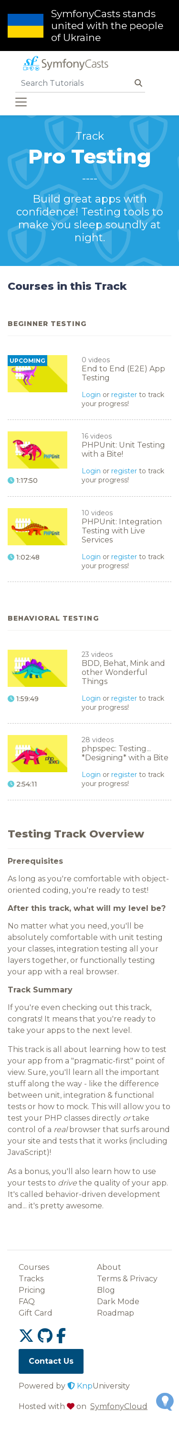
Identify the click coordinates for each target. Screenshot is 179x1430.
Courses (34, 1267)
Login (91, 394)
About (109, 1267)
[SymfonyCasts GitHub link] (47, 1336)
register (124, 394)
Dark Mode (118, 1301)
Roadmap (115, 1313)
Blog (106, 1290)
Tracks (31, 1278)
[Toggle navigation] (21, 102)
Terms (109, 1278)
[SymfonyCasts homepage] (65, 64)
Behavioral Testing (53, 618)
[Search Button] (138, 83)
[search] (73, 83)
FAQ (27, 1301)
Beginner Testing (47, 323)
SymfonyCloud (118, 1406)
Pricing (32, 1290)
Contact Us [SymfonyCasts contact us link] (51, 1361)
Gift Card (36, 1313)
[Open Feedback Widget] (165, 1401)
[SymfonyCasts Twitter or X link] (28, 1336)
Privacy (144, 1278)
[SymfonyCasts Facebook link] (61, 1336)
